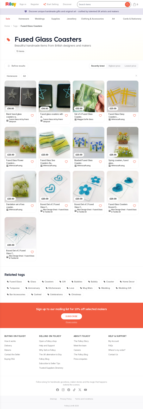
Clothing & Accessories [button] (92, 19)
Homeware (12, 76)
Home (7, 26)
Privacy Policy (66, 399)
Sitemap (53, 399)
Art (24, 76)
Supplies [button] (55, 19)
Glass (32, 281)
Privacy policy (71, 322)
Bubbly (93, 281)
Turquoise (13, 288)
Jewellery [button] (71, 19)
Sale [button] (8, 19)
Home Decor (127, 281)
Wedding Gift (123, 288)
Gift (62, 281)
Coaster (108, 281)
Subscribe (71, 316)
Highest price (112, 66)
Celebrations (55, 294)
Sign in (23, 4)
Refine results (16, 65)
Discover (67, 4)
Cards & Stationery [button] (132, 19)
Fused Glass (14, 281)
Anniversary (32, 288)
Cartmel (36, 294)
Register (35, 4)
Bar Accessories (16, 294)
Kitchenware (53, 288)
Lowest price (129, 66)
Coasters (47, 281)
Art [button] (113, 19)
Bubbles (77, 281)
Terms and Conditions (84, 399)
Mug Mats (86, 288)
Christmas (75, 294)
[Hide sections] (136, 75)
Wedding (104, 288)
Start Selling (51, 4)
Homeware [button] (24, 19)
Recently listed (94, 66)
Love (70, 288)
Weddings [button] (40, 19)
